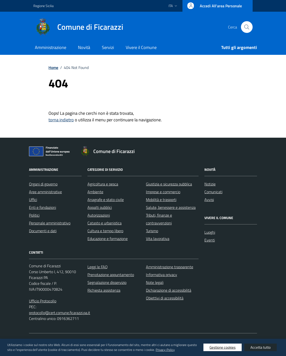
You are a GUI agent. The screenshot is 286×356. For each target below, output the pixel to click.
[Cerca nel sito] (247, 27)
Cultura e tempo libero (105, 231)
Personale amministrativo (49, 223)
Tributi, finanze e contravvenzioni (159, 219)
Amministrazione (50, 47)
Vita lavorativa (157, 238)
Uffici (33, 199)
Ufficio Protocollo (42, 301)
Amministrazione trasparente (169, 267)
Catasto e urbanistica (104, 223)
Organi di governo (43, 184)
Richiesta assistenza (103, 290)
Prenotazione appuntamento (110, 275)
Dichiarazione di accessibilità (168, 290)
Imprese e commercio (163, 192)
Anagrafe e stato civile (105, 199)
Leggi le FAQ (97, 267)
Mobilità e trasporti (161, 199)
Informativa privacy (161, 275)
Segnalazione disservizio (106, 282)
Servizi (108, 47)
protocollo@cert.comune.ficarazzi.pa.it (59, 313)
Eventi (209, 240)
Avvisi (209, 199)
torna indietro (61, 119)
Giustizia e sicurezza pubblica (169, 184)
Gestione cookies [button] (223, 347)
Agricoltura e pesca (102, 184)
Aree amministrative (45, 192)
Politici (34, 215)
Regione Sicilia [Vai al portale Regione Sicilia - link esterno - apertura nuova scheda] (43, 5)
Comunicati (213, 192)
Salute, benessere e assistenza (171, 207)
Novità (84, 47)
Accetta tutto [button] (260, 347)
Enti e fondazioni (42, 207)
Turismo (152, 231)
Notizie (210, 184)
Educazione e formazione (107, 238)
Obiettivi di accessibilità (164, 298)
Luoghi (209, 232)
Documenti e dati (43, 231)
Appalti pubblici (99, 207)
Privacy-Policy (165, 349)
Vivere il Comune (141, 47)
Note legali (154, 282)
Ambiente (95, 192)
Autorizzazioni (98, 215)
